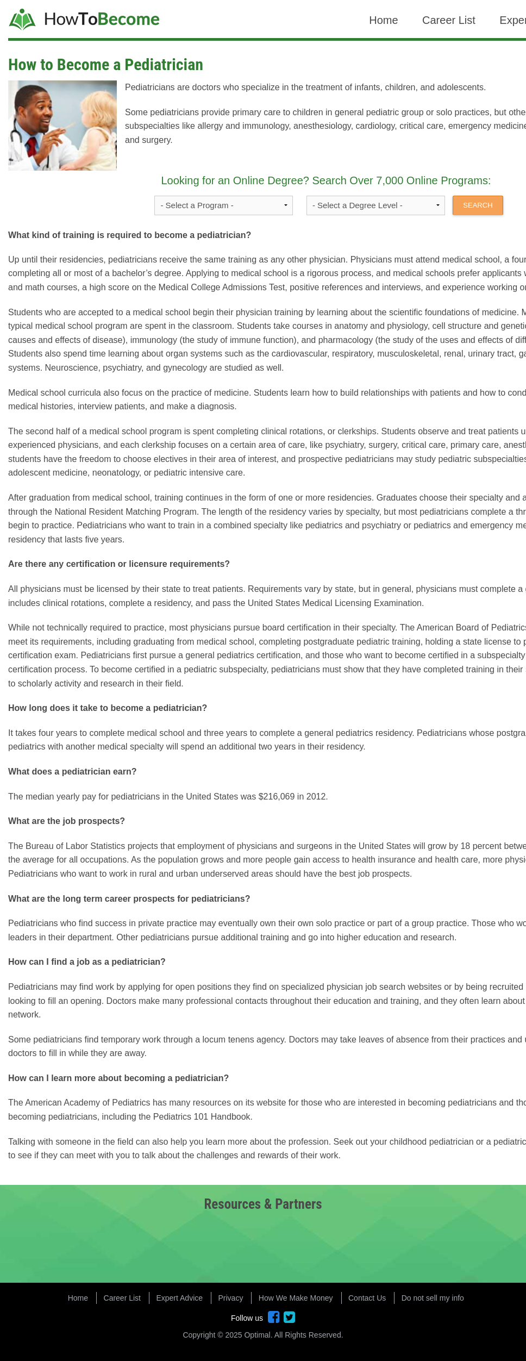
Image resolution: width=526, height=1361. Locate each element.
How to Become (85, 20)
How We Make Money (296, 1298)
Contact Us (367, 1298)
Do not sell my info (433, 1298)
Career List (448, 20)
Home (383, 20)
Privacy (230, 1298)
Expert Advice (179, 1298)
